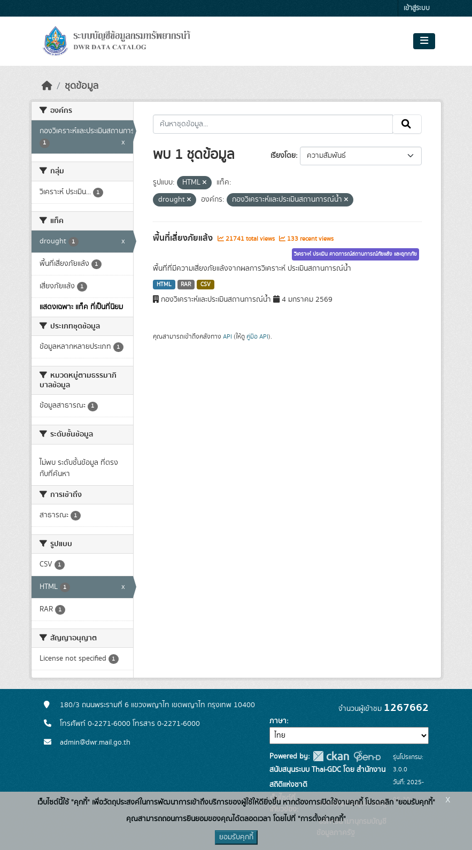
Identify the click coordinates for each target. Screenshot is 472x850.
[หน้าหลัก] (47, 86)
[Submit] (407, 124)
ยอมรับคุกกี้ (236, 837)
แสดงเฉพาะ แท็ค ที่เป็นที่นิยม (81, 307)
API (227, 336)
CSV (205, 284)
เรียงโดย (283, 155)
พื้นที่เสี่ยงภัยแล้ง (184, 238)
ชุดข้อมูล (81, 86)
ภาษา (278, 721)
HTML (164, 284)
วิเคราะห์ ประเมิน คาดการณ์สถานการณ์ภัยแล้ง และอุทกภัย (355, 254)
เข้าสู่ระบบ (417, 8)
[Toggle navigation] (424, 41)
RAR (186, 284)
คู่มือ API (257, 336)
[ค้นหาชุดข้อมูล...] (273, 124)
